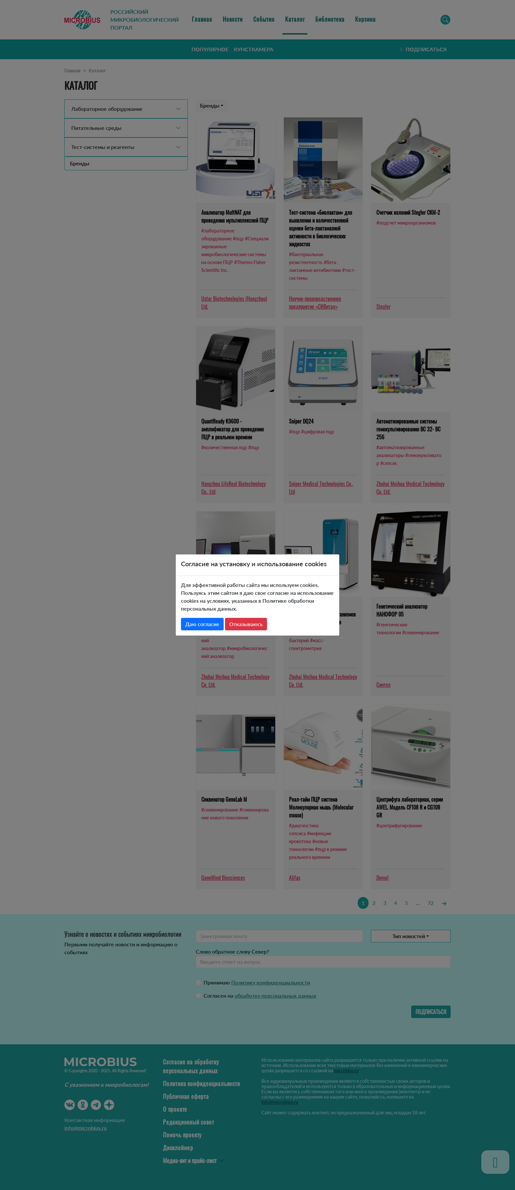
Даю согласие (202, 624)
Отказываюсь (246, 624)
